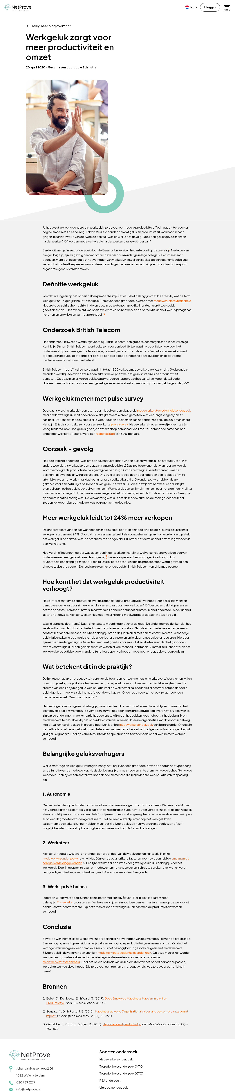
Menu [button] (227, 9)
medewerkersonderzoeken (64, 815)
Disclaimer (38, 1083)
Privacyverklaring (21, 1083)
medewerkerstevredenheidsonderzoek (73, 345)
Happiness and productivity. (125, 982)
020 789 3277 (26, 1045)
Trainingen (91, 1057)
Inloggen (209, 7)
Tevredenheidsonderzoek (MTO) (105, 1030)
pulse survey (62, 359)
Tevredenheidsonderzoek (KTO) (105, 1036)
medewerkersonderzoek (71, 685)
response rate (61, 368)
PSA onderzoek (94, 1043)
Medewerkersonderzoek (100, 1023)
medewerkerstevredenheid (71, 230)
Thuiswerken (69, 859)
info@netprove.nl (28, 1052)
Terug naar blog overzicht (53, 45)
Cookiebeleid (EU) (56, 1083)
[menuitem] (191, 7)
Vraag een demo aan (179, 1035)
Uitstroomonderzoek (98, 1050)
